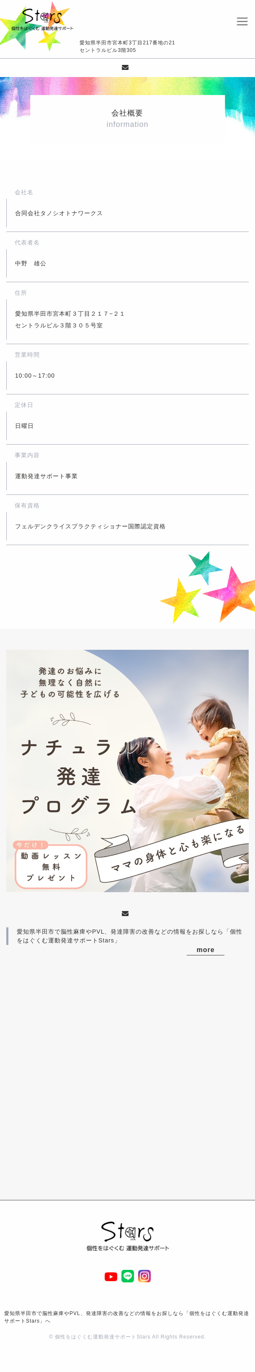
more (206, 949)
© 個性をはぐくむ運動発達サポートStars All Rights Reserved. (127, 1337)
